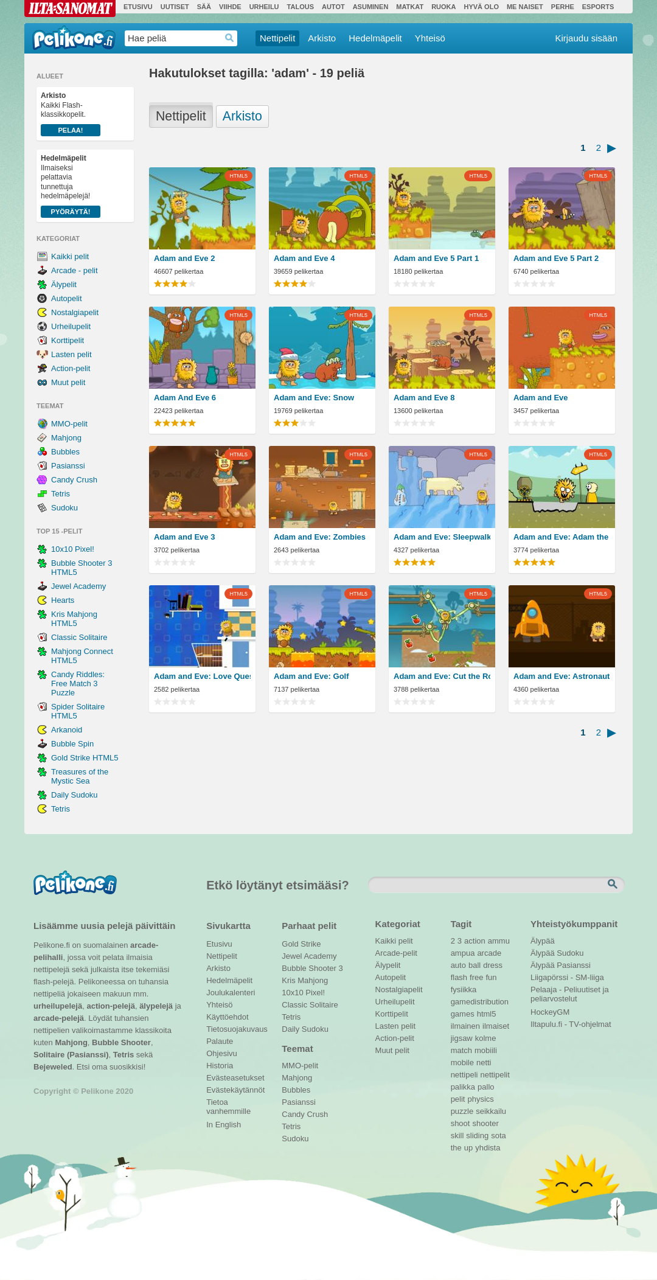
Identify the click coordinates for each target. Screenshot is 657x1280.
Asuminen (371, 6)
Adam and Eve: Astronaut (561, 676)
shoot (460, 1123)
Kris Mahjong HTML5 (74, 619)
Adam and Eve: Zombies (320, 536)
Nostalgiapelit (75, 312)
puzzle (462, 1111)
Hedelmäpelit (375, 38)
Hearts (62, 600)
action (474, 940)
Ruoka (443, 6)
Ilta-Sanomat (70, 8)
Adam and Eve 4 (304, 258)
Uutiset (175, 6)
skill (457, 1135)
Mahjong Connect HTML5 (82, 656)
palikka (463, 1086)
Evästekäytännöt (235, 1089)
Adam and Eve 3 (184, 536)
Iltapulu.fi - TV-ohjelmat (570, 1024)
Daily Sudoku (74, 794)
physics (480, 1099)
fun (491, 977)
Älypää (542, 940)
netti (484, 1062)
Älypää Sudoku (556, 953)
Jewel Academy (78, 586)
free (476, 977)
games (462, 1013)
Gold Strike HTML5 (85, 757)
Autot (333, 6)
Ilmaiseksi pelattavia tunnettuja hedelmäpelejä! (70, 186)
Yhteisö (430, 38)
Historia (219, 1065)
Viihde (230, 6)
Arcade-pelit (396, 953)
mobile (462, 1062)
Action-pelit (70, 368)
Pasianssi (68, 465)
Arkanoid (66, 729)
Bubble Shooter (121, 1042)
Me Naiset (525, 6)
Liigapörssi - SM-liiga (567, 977)
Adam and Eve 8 (424, 397)
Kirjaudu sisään (586, 38)
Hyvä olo (481, 6)
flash (459, 977)
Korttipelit (67, 340)
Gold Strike (301, 943)
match (461, 1050)
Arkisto (322, 38)
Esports (598, 6)
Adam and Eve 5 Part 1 (436, 258)
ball (474, 965)
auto (458, 965)
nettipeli (464, 1074)
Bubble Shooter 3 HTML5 (81, 567)
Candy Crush (74, 479)
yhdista (487, 1147)
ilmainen (465, 1026)
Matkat (409, 6)
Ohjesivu (221, 1053)
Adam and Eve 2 (184, 258)
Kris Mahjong (305, 980)
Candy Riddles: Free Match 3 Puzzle (78, 683)
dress (492, 965)
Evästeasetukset (235, 1077)
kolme (485, 1038)
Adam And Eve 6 (185, 397)
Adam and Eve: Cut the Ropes (442, 676)
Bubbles (65, 451)
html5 (486, 1013)
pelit (458, 1099)
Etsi (614, 884)
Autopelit (66, 298)
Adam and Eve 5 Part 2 (556, 258)
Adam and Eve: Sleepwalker (442, 536)
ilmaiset (495, 1026)
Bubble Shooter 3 (312, 968)
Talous (300, 6)
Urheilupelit (71, 326)
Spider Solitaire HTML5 (78, 711)
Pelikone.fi (74, 38)
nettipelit (494, 1074)
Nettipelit (277, 38)
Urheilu (264, 6)
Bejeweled (52, 1066)
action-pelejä (110, 1005)
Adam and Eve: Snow (314, 397)
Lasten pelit (71, 354)
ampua (463, 953)
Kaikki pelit (70, 256)
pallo (486, 1086)
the (456, 1147)
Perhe (562, 6)
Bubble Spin (72, 743)
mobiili (485, 1050)
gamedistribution (480, 1001)
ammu (499, 940)
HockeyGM (549, 1012)
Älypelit (64, 284)
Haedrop (229, 38)
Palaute (219, 1041)
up (468, 1147)
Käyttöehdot (227, 1016)
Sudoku (64, 507)
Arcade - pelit (74, 270)
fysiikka (464, 989)
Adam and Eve (540, 397)
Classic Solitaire (79, 637)
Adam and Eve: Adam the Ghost (561, 536)
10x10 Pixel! (72, 549)
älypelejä (156, 1005)
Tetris (60, 493)
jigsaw (462, 1038)
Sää (204, 6)
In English (223, 1124)
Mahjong (66, 437)
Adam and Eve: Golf (311, 676)
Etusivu (138, 6)
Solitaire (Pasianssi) (71, 1054)
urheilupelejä (57, 1005)
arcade (489, 953)
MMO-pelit (69, 423)
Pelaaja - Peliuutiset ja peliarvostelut (569, 991)
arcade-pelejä (58, 1018)
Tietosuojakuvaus (235, 1029)
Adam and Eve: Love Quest (202, 676)
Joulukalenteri (230, 992)
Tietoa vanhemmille (228, 1103)
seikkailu (491, 1111)
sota (498, 1135)
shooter (485, 1123)
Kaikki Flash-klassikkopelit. (70, 113)
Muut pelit (68, 382)
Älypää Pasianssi (560, 965)
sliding (477, 1135)
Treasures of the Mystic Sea (79, 776)
